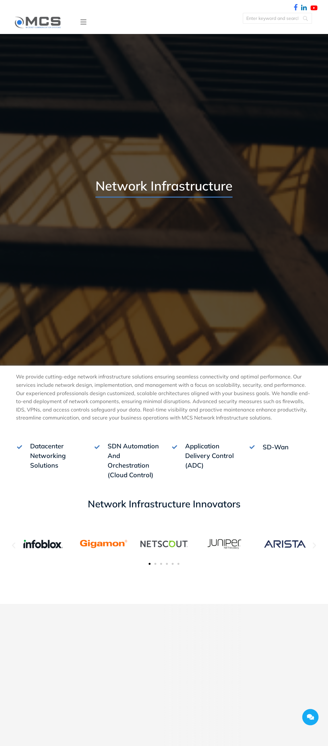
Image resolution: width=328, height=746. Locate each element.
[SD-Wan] (252, 447)
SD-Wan (276, 447)
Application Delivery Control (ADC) (209, 455)
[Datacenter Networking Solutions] (19, 447)
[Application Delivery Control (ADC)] (174, 447)
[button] (83, 22)
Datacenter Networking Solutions (48, 455)
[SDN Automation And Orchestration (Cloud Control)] (97, 447)
